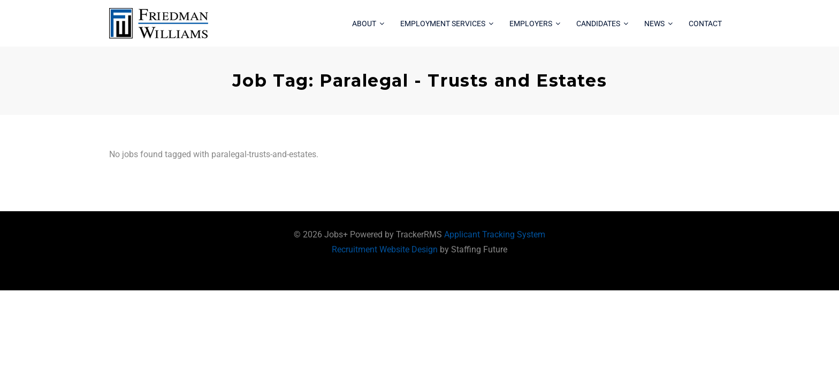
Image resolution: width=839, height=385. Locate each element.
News (654, 23)
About (364, 23)
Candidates (598, 23)
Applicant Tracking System (494, 234)
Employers (530, 23)
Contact (705, 23)
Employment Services (442, 23)
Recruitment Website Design (385, 249)
